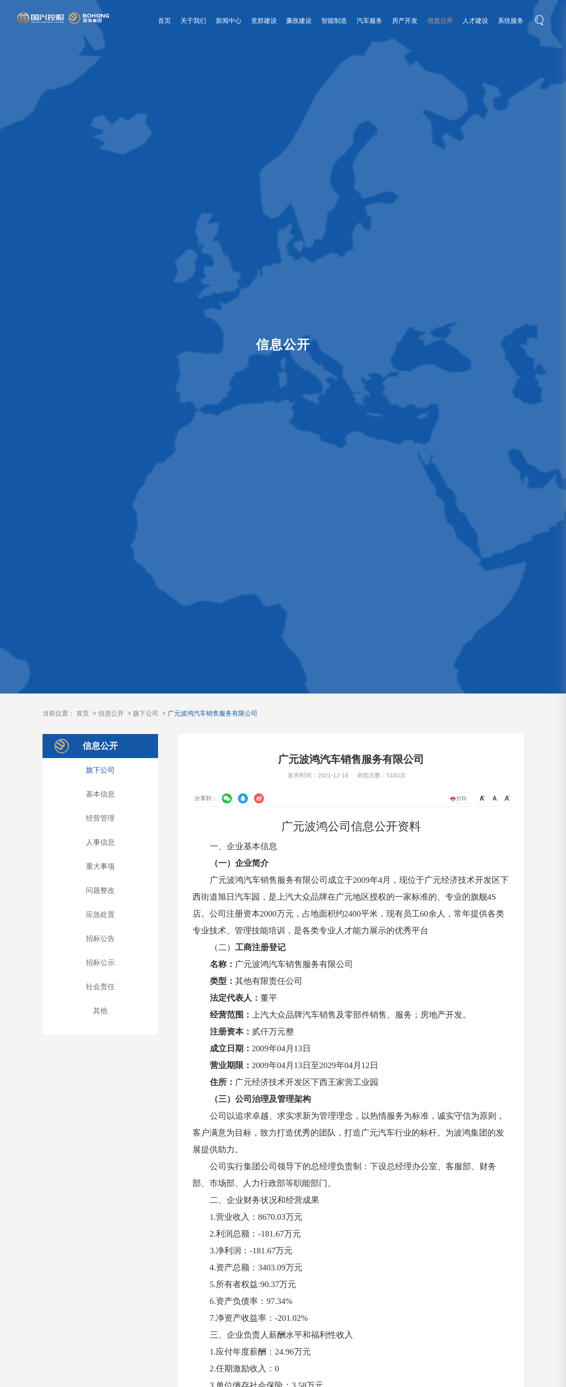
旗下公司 (145, 713)
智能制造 (334, 20)
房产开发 (405, 20)
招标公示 (100, 963)
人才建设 (475, 20)
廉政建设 (299, 20)
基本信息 (100, 794)
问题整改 (100, 890)
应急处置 (100, 914)
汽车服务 (369, 20)
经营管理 (100, 818)
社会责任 (100, 987)
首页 (164, 20)
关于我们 (193, 20)
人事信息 (100, 842)
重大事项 (100, 866)
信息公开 (440, 20)
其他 (100, 1011)
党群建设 (264, 20)
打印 (458, 798)
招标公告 (100, 939)
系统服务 (510, 20)
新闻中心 (228, 20)
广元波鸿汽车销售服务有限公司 (213, 713)
